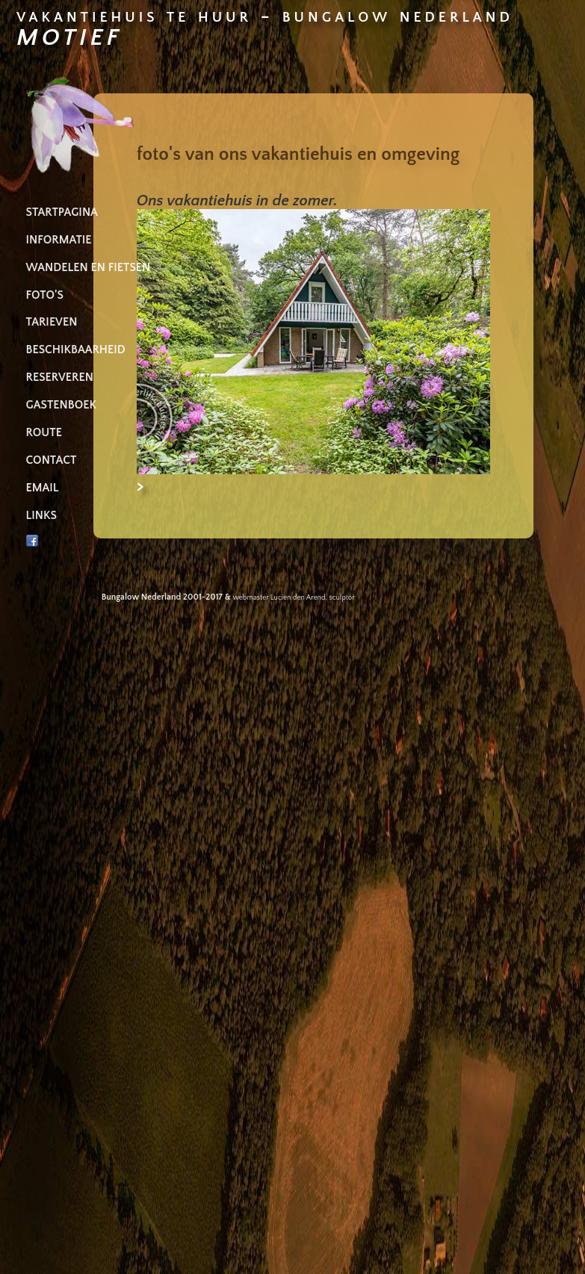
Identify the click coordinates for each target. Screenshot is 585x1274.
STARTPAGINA (62, 212)
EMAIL (42, 488)
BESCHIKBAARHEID (76, 350)
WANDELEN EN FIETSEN (88, 267)
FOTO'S (45, 295)
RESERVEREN (59, 377)
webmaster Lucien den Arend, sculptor (294, 598)
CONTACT (51, 460)
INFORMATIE (59, 240)
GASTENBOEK (61, 405)
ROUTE (44, 432)
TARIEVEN (52, 322)
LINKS (41, 515)
